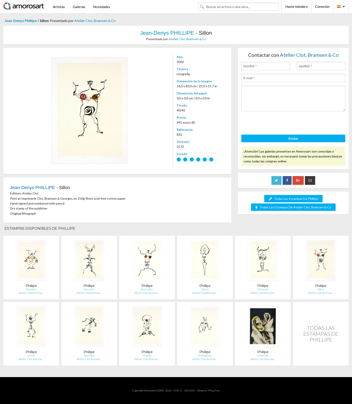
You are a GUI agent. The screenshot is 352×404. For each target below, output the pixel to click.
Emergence (205, 355)
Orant (31, 355)
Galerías (79, 7)
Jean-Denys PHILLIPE (167, 33)
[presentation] (275, 123)
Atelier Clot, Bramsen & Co (95, 20)
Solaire (205, 289)
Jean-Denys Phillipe (20, 20)
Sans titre (31, 289)
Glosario (202, 390)
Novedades (101, 7)
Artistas (59, 7)
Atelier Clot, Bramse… (31, 293)
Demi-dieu (147, 289)
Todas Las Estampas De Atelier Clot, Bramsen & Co (293, 207)
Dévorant (262, 289)
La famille (262, 355)
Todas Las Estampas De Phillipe (293, 199)
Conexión (322, 6)
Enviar (293, 138)
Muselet (147, 355)
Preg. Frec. (214, 390)
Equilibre (89, 355)
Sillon (321, 289)
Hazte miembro (296, 6)
